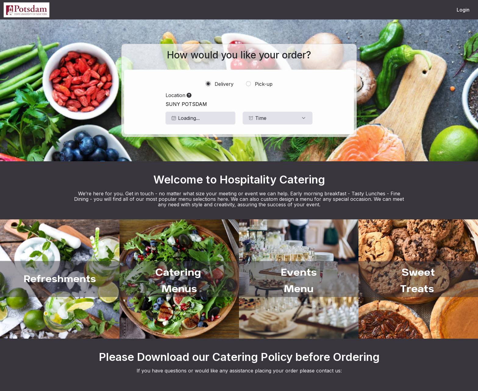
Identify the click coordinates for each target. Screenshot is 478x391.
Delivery (220, 84)
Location (178, 95)
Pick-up (259, 84)
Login (463, 10)
